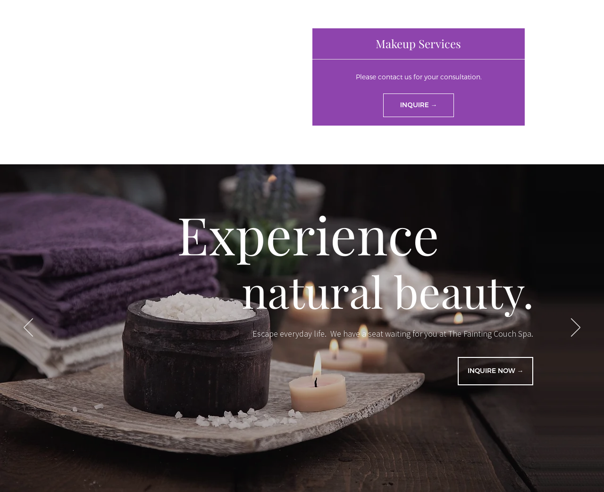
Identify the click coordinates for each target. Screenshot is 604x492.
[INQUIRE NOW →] (495, 371)
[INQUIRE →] (418, 105)
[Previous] (28, 328)
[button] (418, 43)
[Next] (575, 328)
